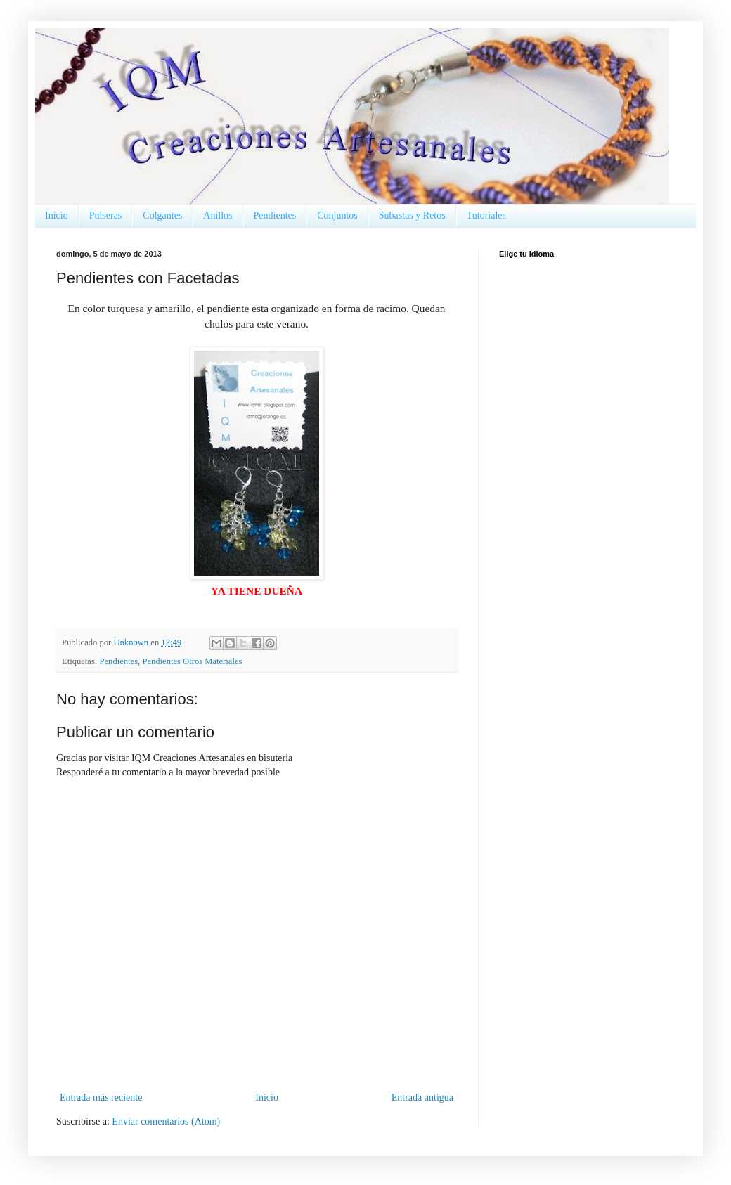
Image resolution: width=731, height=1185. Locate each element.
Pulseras (105, 215)
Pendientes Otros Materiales (192, 661)
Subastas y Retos (412, 215)
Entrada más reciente (101, 1097)
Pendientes (275, 215)
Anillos (217, 215)
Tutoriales (486, 215)
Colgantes (162, 215)
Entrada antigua (422, 1097)
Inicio (56, 215)
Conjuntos (337, 215)
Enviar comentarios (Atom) (166, 1121)
